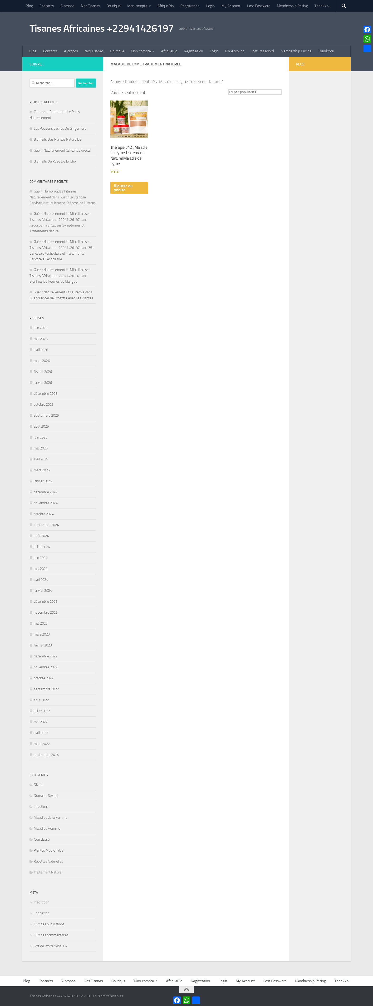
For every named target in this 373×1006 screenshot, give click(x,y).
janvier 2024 (43, 590)
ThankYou (322, 6)
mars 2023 (42, 634)
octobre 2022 (44, 678)
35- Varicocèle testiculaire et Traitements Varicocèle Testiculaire (61, 253)
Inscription (41, 902)
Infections (41, 806)
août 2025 (41, 426)
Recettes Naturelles (48, 861)
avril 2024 (41, 579)
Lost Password (258, 6)
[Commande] (255, 92)
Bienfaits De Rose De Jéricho (55, 161)
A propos (67, 6)
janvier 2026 (43, 382)
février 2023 (43, 645)
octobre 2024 (44, 514)
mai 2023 (41, 623)
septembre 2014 (46, 755)
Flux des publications (49, 924)
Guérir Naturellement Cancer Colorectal (62, 150)
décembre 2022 (45, 656)
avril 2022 (41, 733)
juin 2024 (40, 558)
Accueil (116, 81)
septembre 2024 (46, 525)
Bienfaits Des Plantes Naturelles (57, 139)
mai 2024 (41, 569)
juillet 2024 (42, 547)
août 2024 (41, 536)
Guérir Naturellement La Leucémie (59, 292)
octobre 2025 (44, 404)
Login (210, 6)
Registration (190, 6)
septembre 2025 (46, 415)
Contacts (46, 6)
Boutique (114, 6)
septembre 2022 (46, 689)
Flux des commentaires (51, 935)
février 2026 (43, 372)
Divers (38, 785)
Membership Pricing (292, 6)
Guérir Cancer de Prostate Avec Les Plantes (61, 298)
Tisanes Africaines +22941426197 (101, 28)
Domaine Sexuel (46, 796)
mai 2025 (41, 448)
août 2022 (41, 700)
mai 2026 (41, 339)
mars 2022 (42, 744)
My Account (230, 6)
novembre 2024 (46, 503)
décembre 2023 (45, 601)
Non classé (42, 839)
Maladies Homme (47, 828)
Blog (29, 6)
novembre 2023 (46, 612)
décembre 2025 (45, 393)
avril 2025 (41, 459)
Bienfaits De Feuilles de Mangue (53, 281)
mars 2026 (42, 361)
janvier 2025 (43, 481)
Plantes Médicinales (48, 850)
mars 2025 (42, 470)
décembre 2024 (45, 492)
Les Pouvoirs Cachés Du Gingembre (60, 128)
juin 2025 (40, 437)
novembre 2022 (46, 667)
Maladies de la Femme (50, 817)
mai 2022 (41, 722)
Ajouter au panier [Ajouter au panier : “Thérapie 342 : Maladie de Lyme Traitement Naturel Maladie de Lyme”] (123, 188)
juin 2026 (40, 328)
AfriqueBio (165, 6)
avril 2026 (41, 350)
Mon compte (137, 6)
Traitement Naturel (48, 872)
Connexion (41, 913)
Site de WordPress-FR (50, 946)
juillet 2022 (42, 711)
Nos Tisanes (90, 6)
